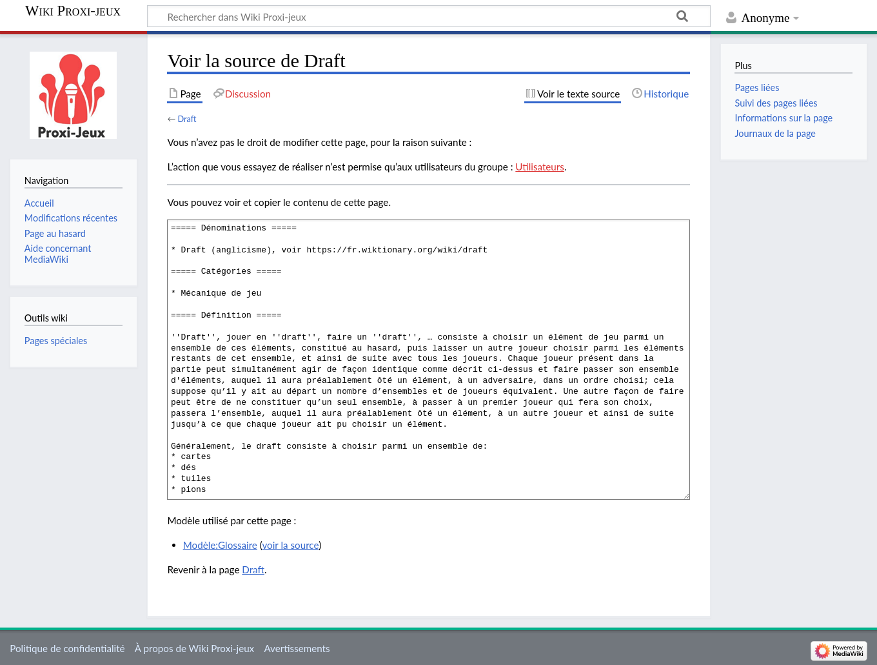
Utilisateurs (539, 166)
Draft (186, 119)
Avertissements (297, 648)
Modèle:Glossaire (220, 545)
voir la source (290, 545)
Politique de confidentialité (67, 648)
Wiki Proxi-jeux (73, 11)
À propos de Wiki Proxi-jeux (194, 648)
